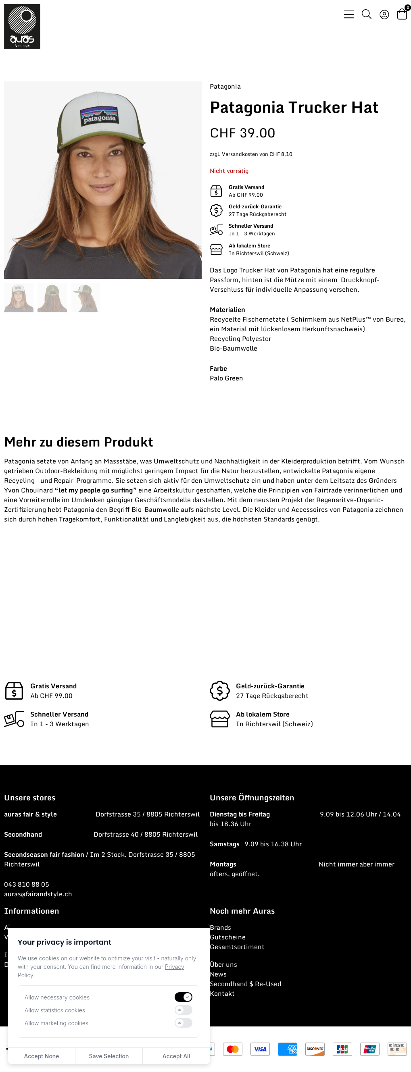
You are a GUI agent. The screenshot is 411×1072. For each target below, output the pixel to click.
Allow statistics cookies (55, 1010)
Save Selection (109, 1056)
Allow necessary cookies (57, 997)
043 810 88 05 (26, 884)
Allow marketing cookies (56, 1023)
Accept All (176, 1056)
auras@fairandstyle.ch (38, 894)
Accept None (41, 1056)
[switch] (183, 997)
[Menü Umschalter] (349, 14)
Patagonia (225, 86)
